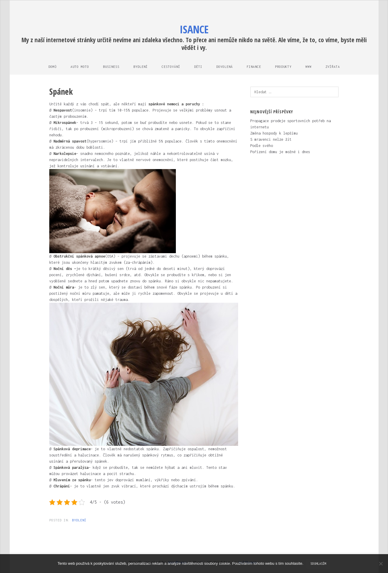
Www (308, 66)
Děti (198, 66)
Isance (194, 29)
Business (111, 66)
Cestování (171, 66)
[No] (381, 564)
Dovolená (224, 66)
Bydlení (140, 66)
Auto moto (80, 66)
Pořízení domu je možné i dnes (280, 152)
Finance (254, 66)
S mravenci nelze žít (271, 139)
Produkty (283, 66)
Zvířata (332, 66)
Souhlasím (318, 563)
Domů (52, 66)
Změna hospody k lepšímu (274, 133)
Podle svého (261, 145)
